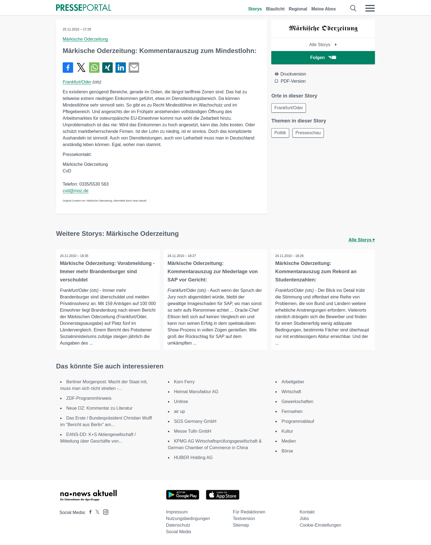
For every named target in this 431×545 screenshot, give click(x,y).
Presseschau (310, 133)
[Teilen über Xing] (107, 67)
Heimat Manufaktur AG (196, 391)
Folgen (323, 57)
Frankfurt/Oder (77, 82)
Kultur (287, 431)
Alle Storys (323, 44)
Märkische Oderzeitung (85, 39)
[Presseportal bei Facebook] (89, 512)
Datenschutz (178, 525)
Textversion (244, 518)
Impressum (177, 512)
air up (179, 411)
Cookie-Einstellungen (320, 525)
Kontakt (307, 512)
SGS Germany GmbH (195, 421)
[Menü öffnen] (370, 8)
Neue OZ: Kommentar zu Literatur (99, 408)
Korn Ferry (184, 381)
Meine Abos (323, 9)
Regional (298, 9)
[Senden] (134, 67)
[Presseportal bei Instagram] (104, 511)
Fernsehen (292, 411)
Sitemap (241, 525)
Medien (288, 441)
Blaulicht (275, 9)
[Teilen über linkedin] (120, 67)
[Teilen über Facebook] (68, 67)
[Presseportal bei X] (96, 512)
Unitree (181, 401)
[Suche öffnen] (353, 8)
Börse (287, 451)
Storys (255, 9)
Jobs (304, 518)
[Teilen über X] (81, 67)
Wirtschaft (291, 391)
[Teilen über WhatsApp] (94, 67)
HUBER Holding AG (193, 457)
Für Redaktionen (249, 512)
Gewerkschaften (297, 401)
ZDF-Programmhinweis (88, 398)
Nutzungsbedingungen (188, 518)
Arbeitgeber (292, 381)
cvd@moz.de (76, 190)
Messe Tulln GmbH (192, 431)
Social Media (178, 531)
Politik (281, 133)
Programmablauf (297, 421)
